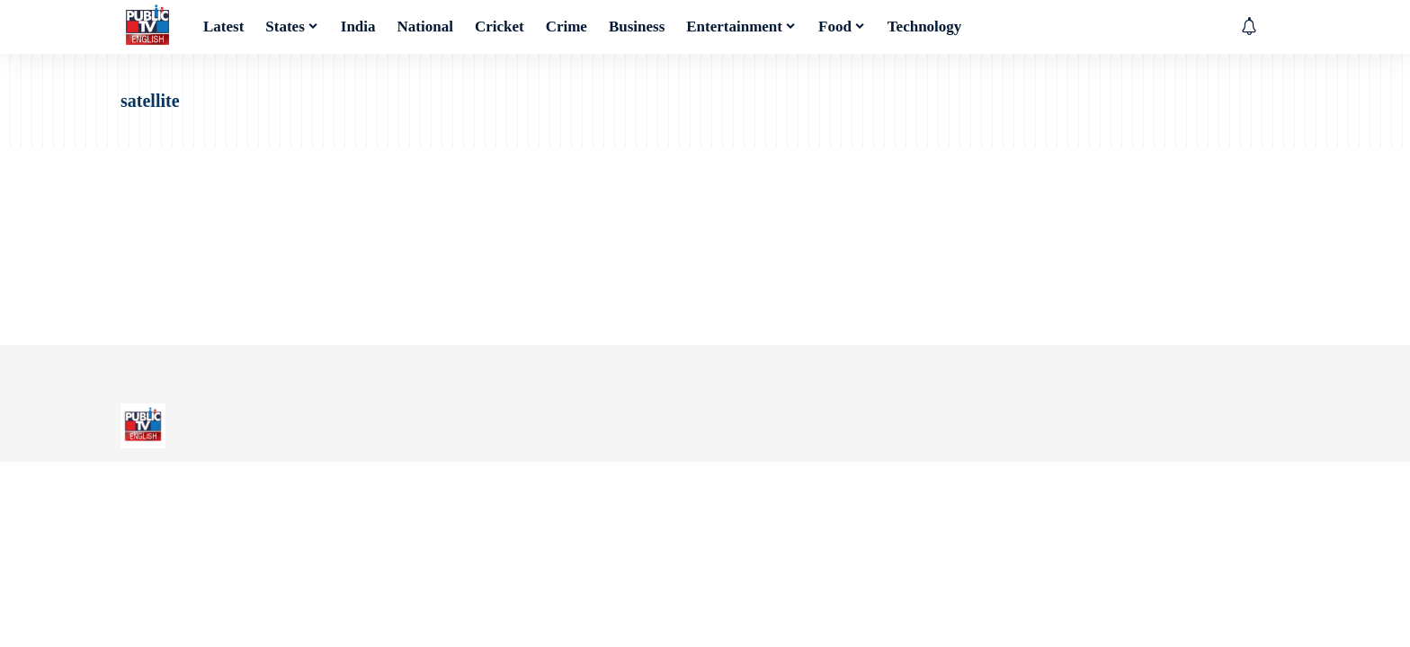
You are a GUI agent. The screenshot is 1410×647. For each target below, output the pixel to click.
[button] (1276, 27)
